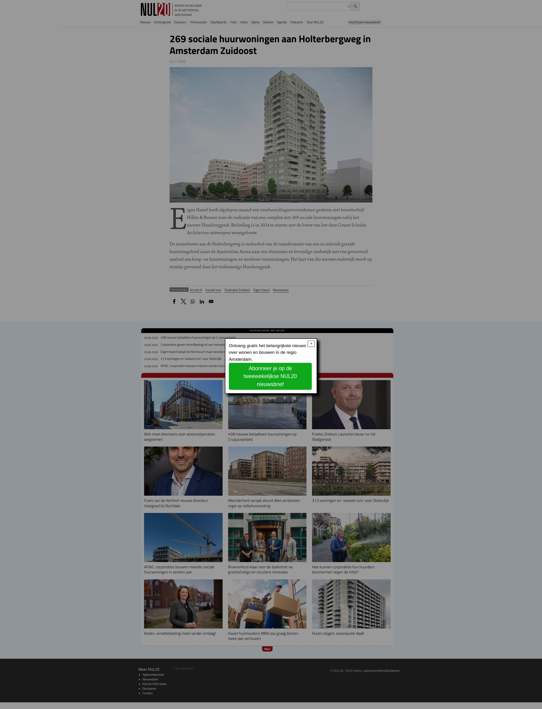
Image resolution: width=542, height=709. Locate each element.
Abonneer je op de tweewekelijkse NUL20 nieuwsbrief (270, 376)
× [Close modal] (311, 344)
